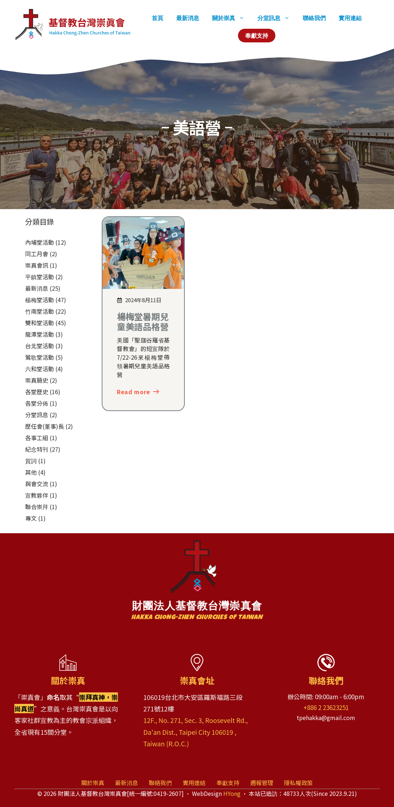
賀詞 (31, 460)
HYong (231, 793)
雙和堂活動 (39, 322)
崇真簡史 (36, 380)
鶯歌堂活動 (39, 357)
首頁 (157, 18)
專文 (31, 518)
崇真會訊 (36, 265)
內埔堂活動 (39, 242)
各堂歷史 (36, 391)
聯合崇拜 (36, 506)
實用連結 (350, 18)
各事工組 (36, 437)
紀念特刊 (36, 449)
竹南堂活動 (39, 311)
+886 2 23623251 (326, 707)
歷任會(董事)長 (44, 426)
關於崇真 (231, 18)
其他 (31, 472)
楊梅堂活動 (39, 299)
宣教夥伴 (36, 495)
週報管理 (261, 782)
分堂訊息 (276, 18)
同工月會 (36, 253)
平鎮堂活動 (39, 276)
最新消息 (187, 18)
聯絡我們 (314, 18)
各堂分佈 (36, 403)
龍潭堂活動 (39, 334)
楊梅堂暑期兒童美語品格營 (143, 321)
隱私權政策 (298, 782)
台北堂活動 (39, 345)
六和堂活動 (39, 368)
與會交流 (36, 483)
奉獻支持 (256, 35)
